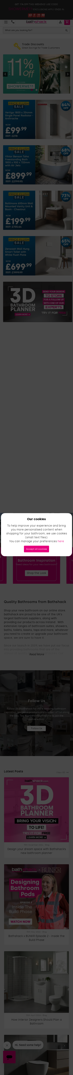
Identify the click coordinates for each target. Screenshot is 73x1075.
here (61, 541)
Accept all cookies (36, 549)
